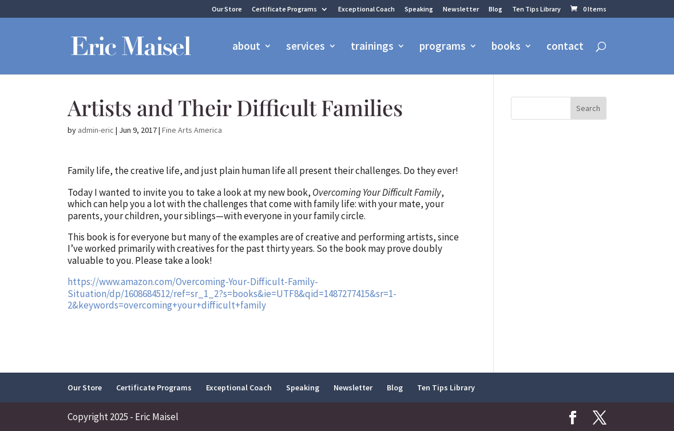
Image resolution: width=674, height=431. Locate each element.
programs (442, 47)
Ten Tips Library (536, 9)
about (246, 47)
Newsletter (461, 9)
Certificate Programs (284, 9)
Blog (495, 9)
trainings (372, 47)
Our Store (227, 9)
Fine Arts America (192, 130)
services (305, 47)
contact (565, 47)
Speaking (419, 9)
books (506, 47)
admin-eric (96, 130)
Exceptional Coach (366, 9)
